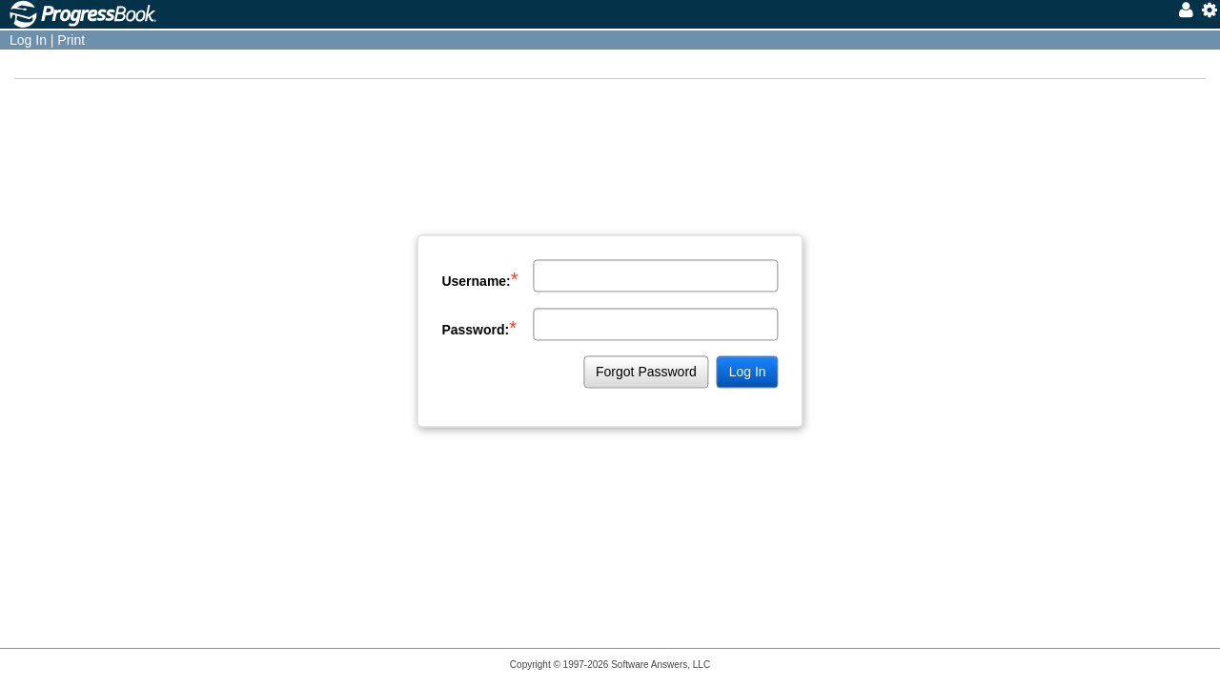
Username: (479, 279)
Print (71, 40)
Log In (28, 40)
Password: (479, 327)
